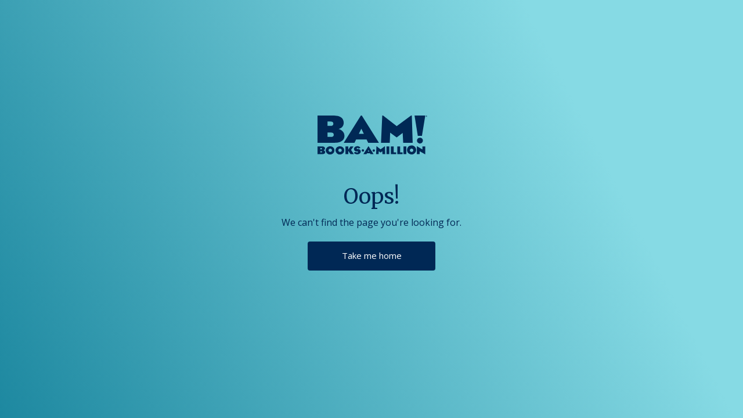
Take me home (372, 255)
